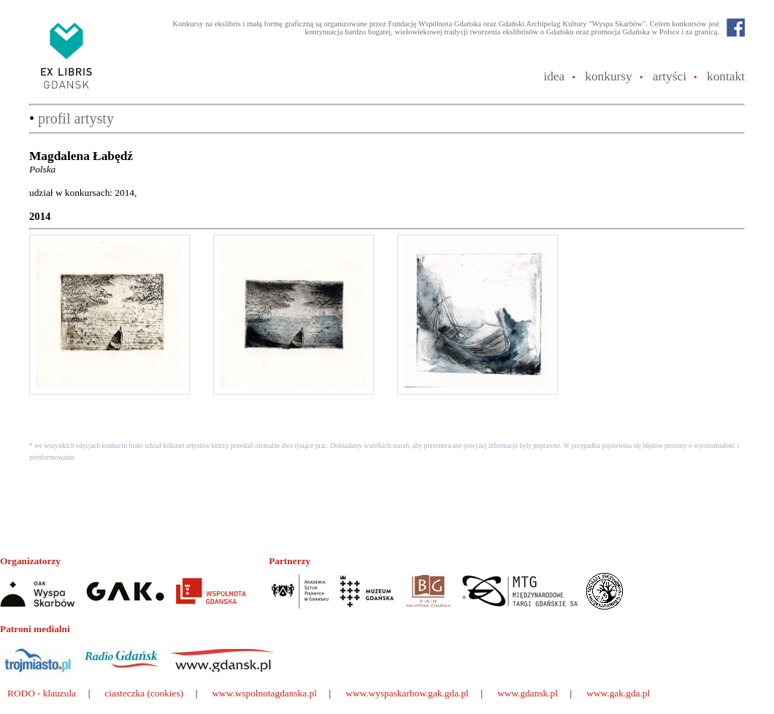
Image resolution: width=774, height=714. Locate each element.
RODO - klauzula (41, 693)
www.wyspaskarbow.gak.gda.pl (407, 693)
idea (553, 76)
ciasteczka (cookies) (143, 693)
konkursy (608, 76)
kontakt (726, 76)
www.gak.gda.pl (618, 693)
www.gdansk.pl (527, 693)
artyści (669, 76)
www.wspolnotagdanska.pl (264, 693)
